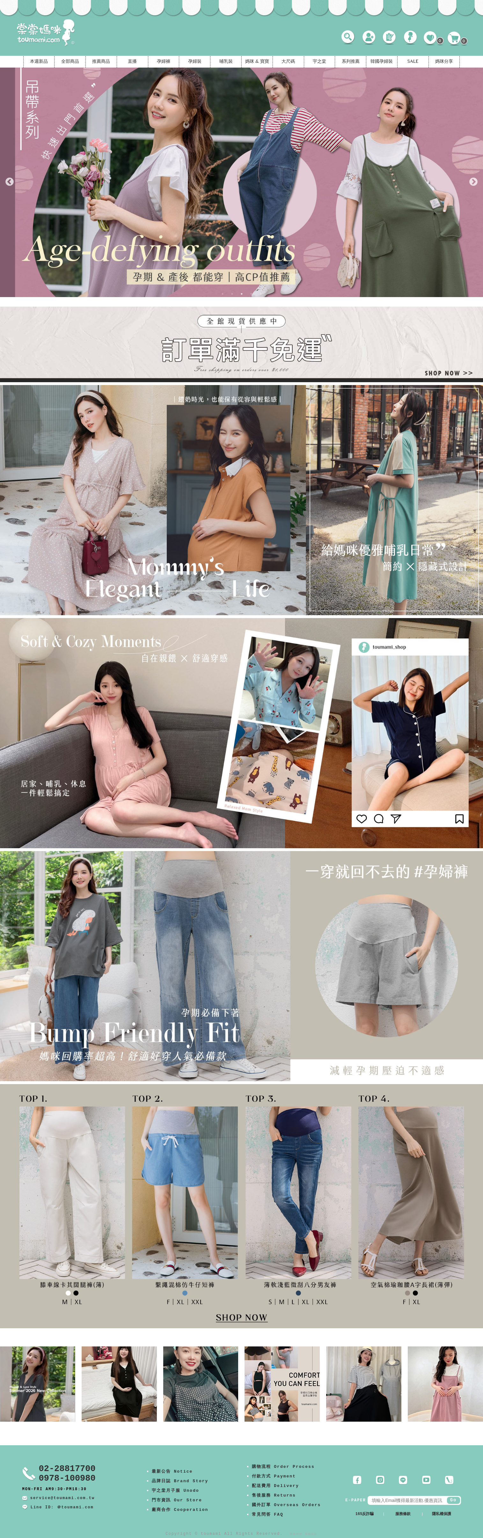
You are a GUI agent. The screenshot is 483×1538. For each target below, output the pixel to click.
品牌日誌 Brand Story (180, 1481)
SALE (412, 62)
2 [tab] (232, 294)
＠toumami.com (75, 1507)
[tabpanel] (241, 182)
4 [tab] (251, 294)
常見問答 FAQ (267, 1514)
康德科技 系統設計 (304, 1534)
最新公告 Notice (172, 1471)
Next (473, 182)
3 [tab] (241, 294)
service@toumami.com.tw (62, 1498)
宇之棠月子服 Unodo (175, 1490)
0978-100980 (67, 1478)
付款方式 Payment (274, 1476)
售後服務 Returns (274, 1495)
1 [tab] (222, 294)
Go (453, 1500)
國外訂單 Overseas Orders (286, 1505)
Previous (9, 182)
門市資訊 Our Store (177, 1500)
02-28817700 (67, 1469)
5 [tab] (261, 294)
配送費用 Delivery (275, 1485)
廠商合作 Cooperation (180, 1509)
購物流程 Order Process (283, 1466)
